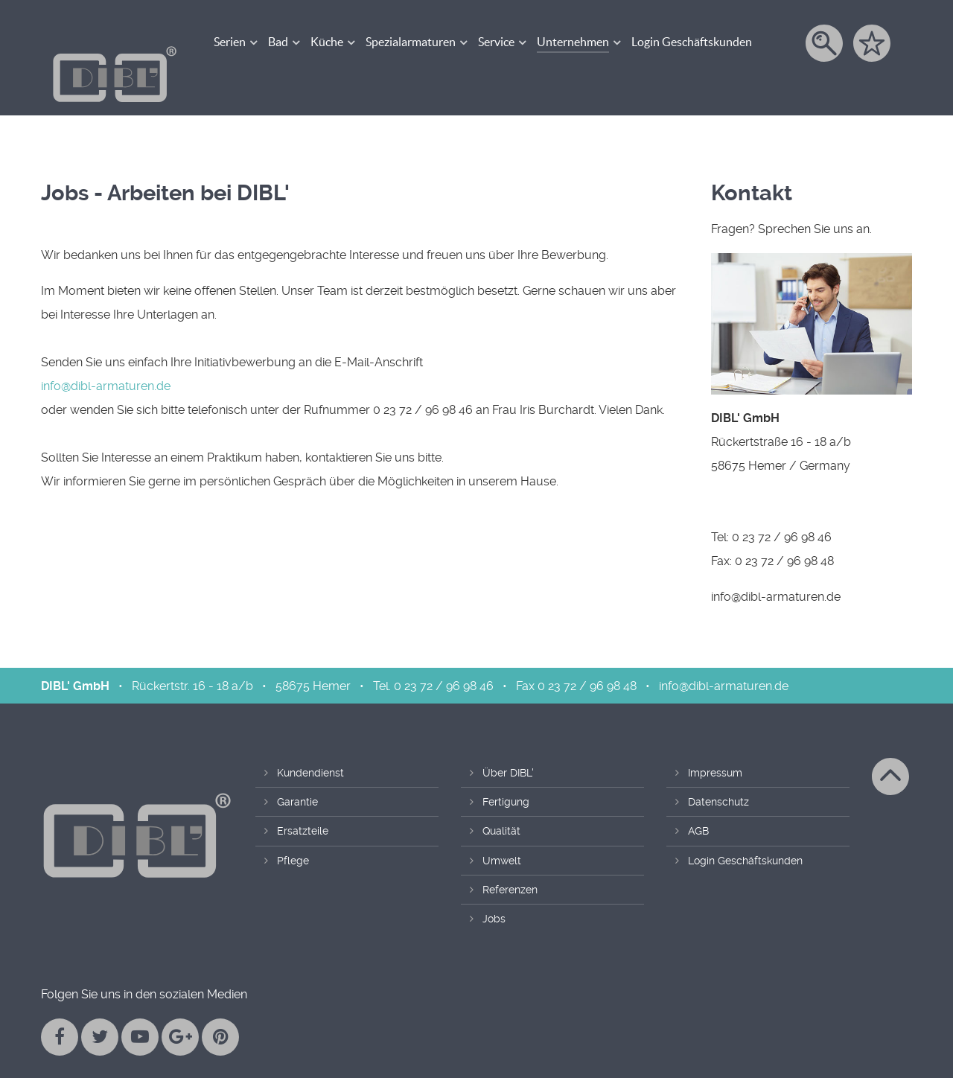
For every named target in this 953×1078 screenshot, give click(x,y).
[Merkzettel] (873, 43)
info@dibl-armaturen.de (105, 354)
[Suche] (825, 43)
